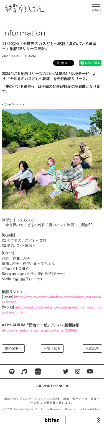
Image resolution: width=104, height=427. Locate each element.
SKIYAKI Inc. (92, 409)
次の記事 (92, 348)
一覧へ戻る (52, 348)
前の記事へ (13, 348)
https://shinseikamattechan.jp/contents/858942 (39, 330)
